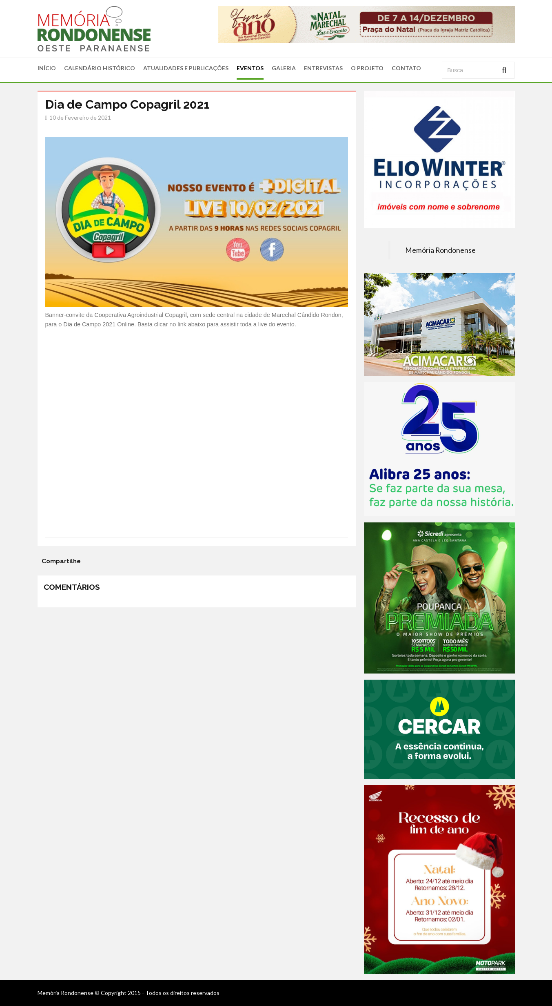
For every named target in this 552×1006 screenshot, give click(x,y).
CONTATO (406, 68)
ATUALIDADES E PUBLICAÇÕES (185, 68)
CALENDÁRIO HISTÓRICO (99, 68)
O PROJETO (367, 68)
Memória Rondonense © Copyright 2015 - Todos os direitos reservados (128, 992)
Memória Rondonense (440, 250)
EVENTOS (250, 68)
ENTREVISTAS (323, 68)
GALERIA (284, 68)
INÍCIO (47, 68)
